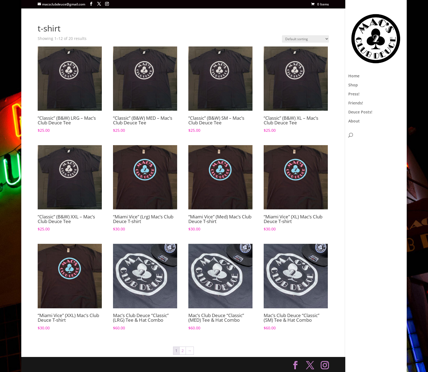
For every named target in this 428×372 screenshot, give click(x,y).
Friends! (355, 103)
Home (353, 76)
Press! (353, 94)
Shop (353, 85)
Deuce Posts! (360, 112)
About (354, 121)
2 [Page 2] (183, 350)
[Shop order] (305, 39)
